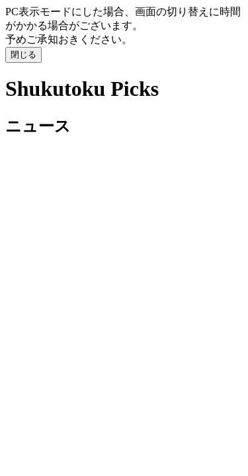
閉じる (23, 55)
